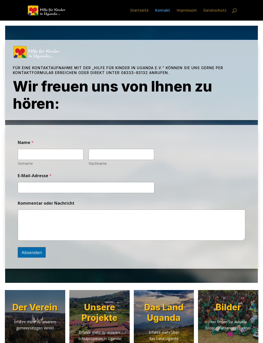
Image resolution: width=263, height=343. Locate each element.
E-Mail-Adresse (35, 175)
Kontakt (162, 10)
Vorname (25, 163)
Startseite (139, 10)
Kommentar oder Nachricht (46, 203)
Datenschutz (215, 10)
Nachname (98, 163)
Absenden (32, 252)
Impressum (187, 10)
